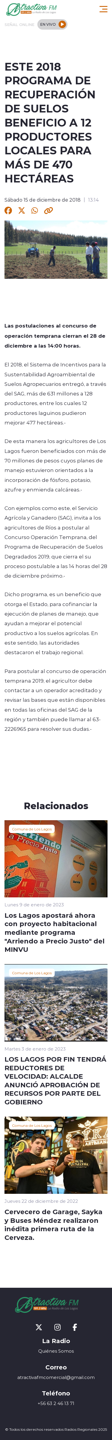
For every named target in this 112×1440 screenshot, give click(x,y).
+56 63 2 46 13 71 (56, 1403)
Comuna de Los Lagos (32, 828)
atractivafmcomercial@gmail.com (56, 1377)
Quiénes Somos (56, 1351)
